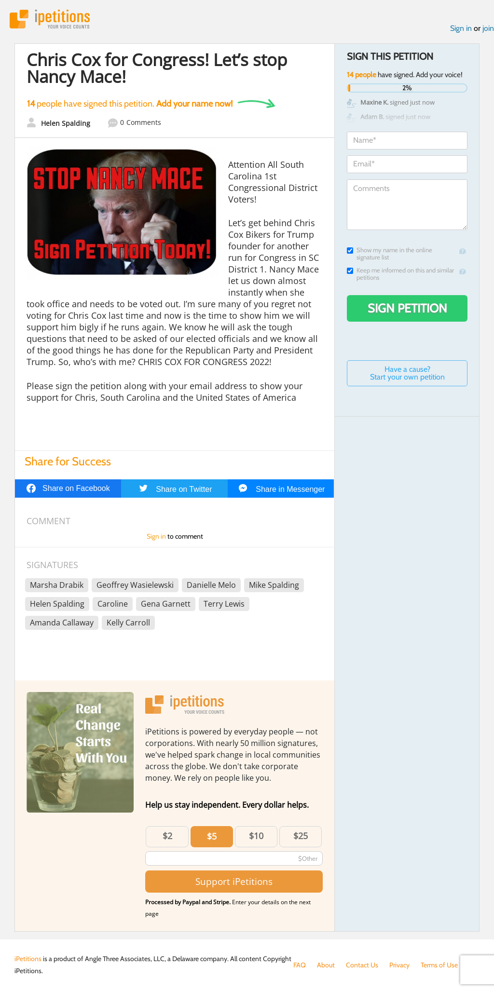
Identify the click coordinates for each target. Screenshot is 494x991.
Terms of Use (439, 965)
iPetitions (50, 19)
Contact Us (362, 965)
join (488, 28)
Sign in (461, 28)
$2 (167, 836)
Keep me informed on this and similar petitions (400, 274)
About (326, 965)
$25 (300, 836)
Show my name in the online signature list (389, 253)
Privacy (399, 965)
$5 (212, 836)
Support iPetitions (234, 881)
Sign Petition (407, 308)
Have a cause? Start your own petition (407, 373)
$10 (256, 836)
